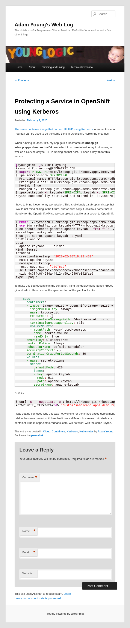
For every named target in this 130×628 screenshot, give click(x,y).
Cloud (46, 431)
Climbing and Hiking (53, 67)
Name (28, 531)
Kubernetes (86, 431)
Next (111, 80)
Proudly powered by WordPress (64, 613)
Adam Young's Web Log (44, 24)
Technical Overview (82, 67)
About (32, 67)
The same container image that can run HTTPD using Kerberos (54, 129)
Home (19, 67)
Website (27, 573)
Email (28, 552)
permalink (37, 435)
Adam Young (105, 431)
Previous (22, 80)
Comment (29, 477)
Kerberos (72, 431)
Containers (58, 431)
